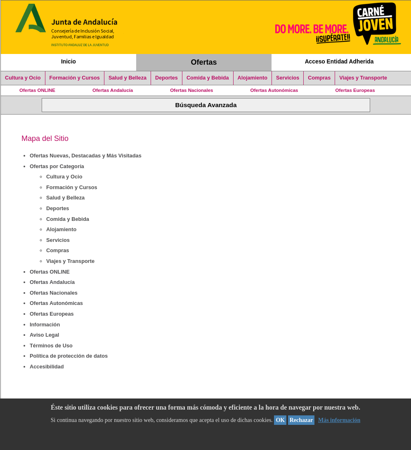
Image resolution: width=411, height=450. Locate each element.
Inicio (68, 61)
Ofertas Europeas (355, 90)
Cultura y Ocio (23, 78)
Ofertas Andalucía (112, 90)
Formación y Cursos (75, 78)
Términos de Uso (51, 345)
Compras (319, 78)
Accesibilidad (47, 366)
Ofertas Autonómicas (274, 90)
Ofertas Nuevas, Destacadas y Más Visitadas (86, 155)
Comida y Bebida (208, 78)
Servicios (287, 78)
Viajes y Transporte (363, 78)
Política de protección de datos (69, 356)
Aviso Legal (44, 335)
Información (45, 324)
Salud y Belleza (127, 78)
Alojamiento (252, 78)
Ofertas (204, 62)
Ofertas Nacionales (191, 90)
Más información (339, 420)
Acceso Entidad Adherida (339, 61)
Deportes (166, 78)
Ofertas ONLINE (37, 90)
